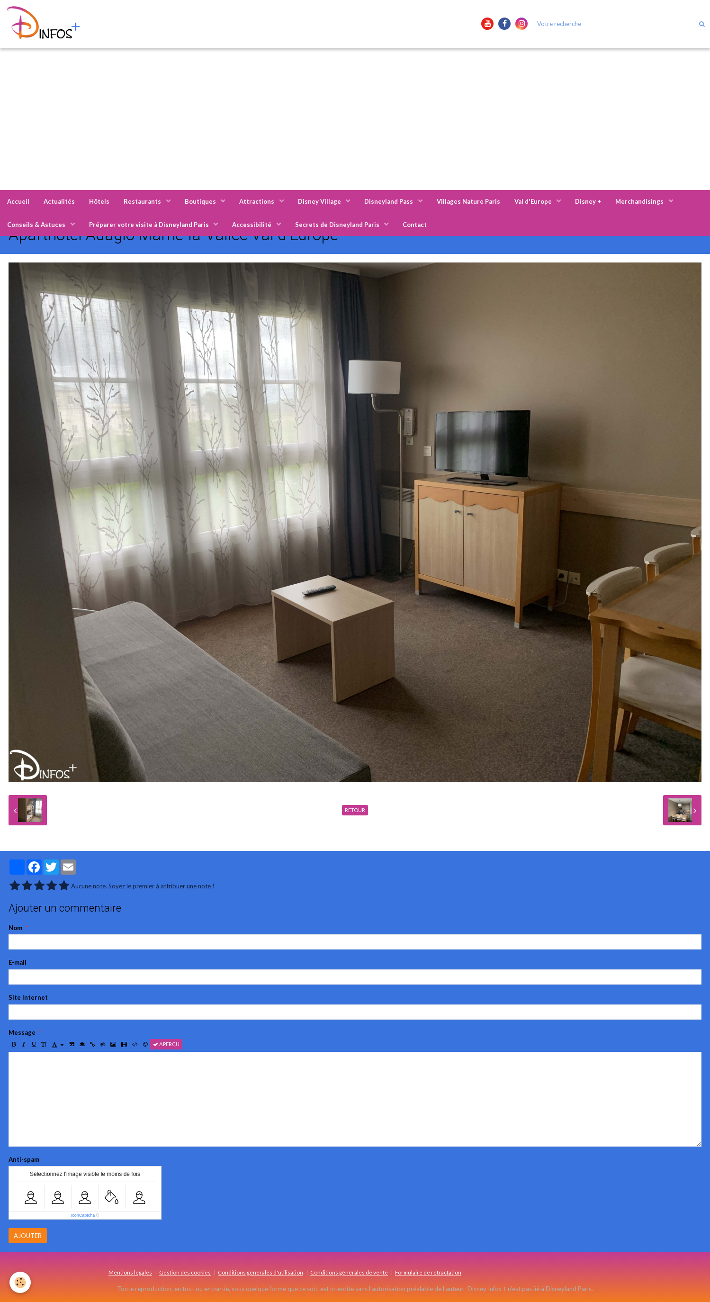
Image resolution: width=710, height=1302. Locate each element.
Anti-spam (24, 1159)
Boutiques (201, 201)
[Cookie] (20, 1282)
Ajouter (28, 1235)
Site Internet (28, 997)
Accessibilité (252, 224)
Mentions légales (130, 1272)
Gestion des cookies (185, 1272)
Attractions (257, 201)
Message (22, 1032)
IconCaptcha (83, 1215)
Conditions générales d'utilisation (260, 1272)
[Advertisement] (355, 119)
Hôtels (99, 201)
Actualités (59, 201)
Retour (355, 810)
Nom (15, 927)
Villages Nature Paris (468, 201)
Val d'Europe (533, 201)
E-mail (18, 962)
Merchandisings (640, 201)
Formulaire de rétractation (428, 1272)
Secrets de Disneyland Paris (338, 224)
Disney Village (320, 201)
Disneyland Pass (389, 201)
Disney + (588, 201)
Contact (415, 224)
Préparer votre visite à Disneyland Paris (149, 224)
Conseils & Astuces (37, 224)
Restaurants (143, 201)
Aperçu (166, 1044)
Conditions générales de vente (349, 1272)
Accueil (18, 201)
